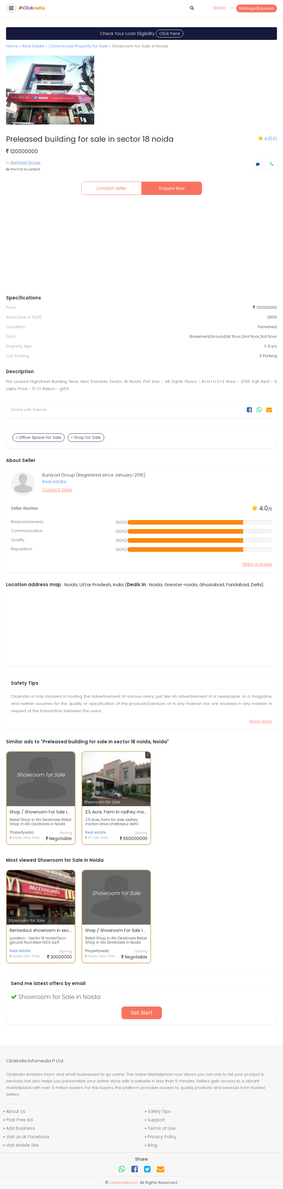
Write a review (257, 564)
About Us (15, 1111)
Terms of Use (161, 1128)
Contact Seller (111, 188)
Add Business (20, 1128)
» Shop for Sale (86, 437)
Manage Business (256, 8)
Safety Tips (159, 1111)
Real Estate (33, 46)
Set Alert (142, 1012)
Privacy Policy (162, 1137)
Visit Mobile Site (22, 1145)
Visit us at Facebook (28, 1137)
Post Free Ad (19, 1120)
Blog (152, 1145)
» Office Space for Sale (38, 437)
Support (156, 1120)
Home (12, 46)
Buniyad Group (25, 162)
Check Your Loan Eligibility (141, 33)
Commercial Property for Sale (78, 46)
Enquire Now (172, 188)
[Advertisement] (141, 246)
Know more (260, 721)
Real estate (54, 482)
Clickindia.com (124, 1182)
